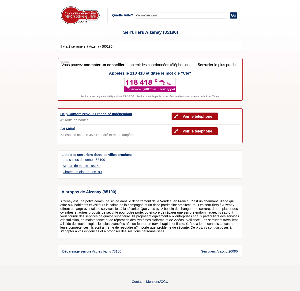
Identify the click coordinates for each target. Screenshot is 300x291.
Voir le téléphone (197, 116)
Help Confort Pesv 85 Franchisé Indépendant (96, 114)
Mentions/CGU (157, 281)
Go (233, 15)
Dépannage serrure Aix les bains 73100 (91, 251)
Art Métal (67, 129)
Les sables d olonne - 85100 (84, 160)
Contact (137, 281)
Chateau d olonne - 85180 (82, 172)
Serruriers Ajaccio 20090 (219, 251)
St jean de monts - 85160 (82, 166)
